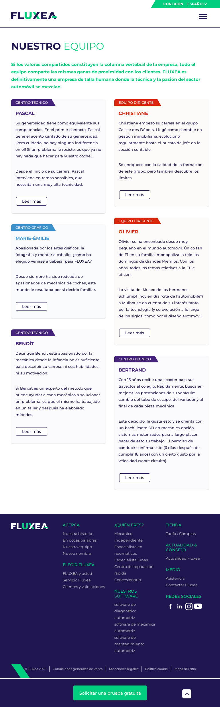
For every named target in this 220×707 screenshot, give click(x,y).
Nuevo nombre (77, 553)
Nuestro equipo (77, 546)
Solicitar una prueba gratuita (110, 693)
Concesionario (127, 579)
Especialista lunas (131, 560)
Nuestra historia (77, 533)
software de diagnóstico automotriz (125, 611)
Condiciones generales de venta (78, 669)
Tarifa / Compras (181, 533)
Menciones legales (123, 669)
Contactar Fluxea (182, 585)
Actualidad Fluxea (183, 558)
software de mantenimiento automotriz (129, 644)
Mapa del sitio (185, 669)
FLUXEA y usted (77, 573)
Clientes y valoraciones (84, 586)
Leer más (31, 201)
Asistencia (175, 578)
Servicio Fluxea (77, 580)
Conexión (173, 4)
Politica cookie (156, 669)
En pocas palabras (80, 540)
